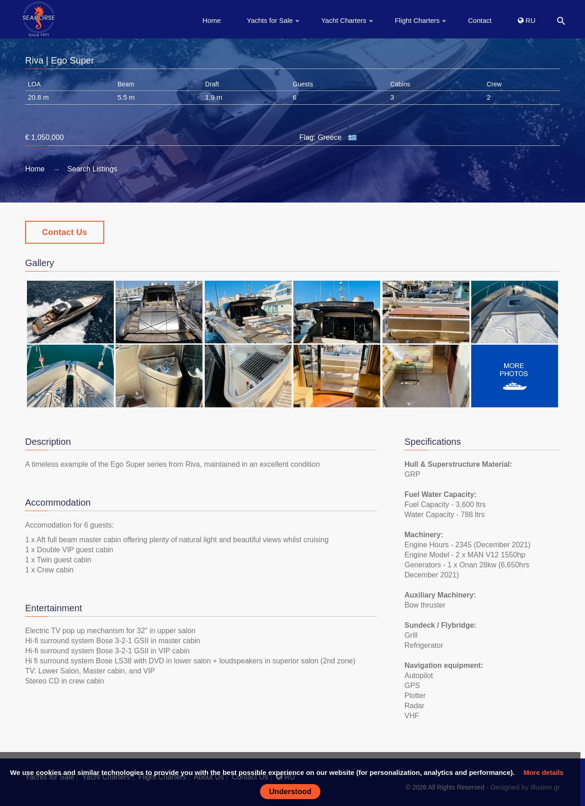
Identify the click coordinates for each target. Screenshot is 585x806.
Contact (480, 20)
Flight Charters (417, 20)
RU (527, 20)
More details (543, 772)
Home (211, 20)
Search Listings (92, 169)
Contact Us (64, 232)
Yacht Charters (344, 20)
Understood (290, 791)
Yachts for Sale (270, 20)
